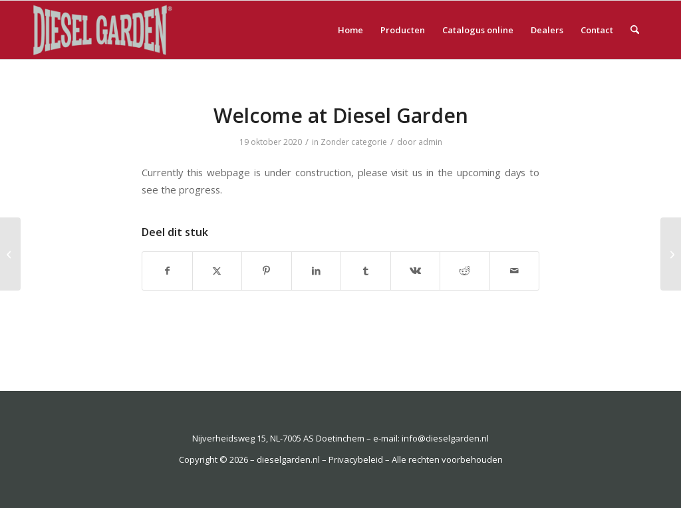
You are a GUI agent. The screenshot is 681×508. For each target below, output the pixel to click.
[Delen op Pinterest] (266, 270)
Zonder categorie (354, 142)
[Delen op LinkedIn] (316, 270)
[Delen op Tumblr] (365, 270)
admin (430, 142)
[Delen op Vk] (415, 270)
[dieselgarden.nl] (114, 30)
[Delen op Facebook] (167, 270)
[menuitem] (350, 30)
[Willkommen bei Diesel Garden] (670, 254)
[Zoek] (635, 30)
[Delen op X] (217, 270)
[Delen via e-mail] (514, 270)
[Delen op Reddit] (464, 270)
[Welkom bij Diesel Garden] (10, 254)
